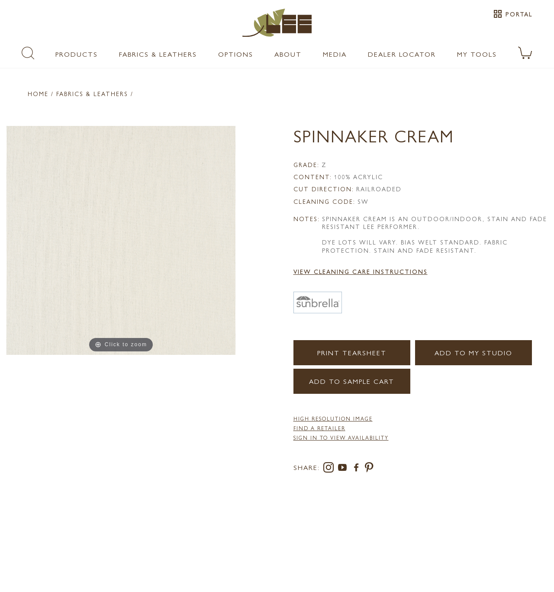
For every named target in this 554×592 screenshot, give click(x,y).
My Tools (477, 54)
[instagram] (330, 469)
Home (38, 93)
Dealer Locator (402, 54)
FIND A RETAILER (319, 428)
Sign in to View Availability (341, 437)
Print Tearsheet (352, 352)
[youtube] (344, 469)
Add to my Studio (473, 352)
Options (235, 54)
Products (76, 54)
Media (335, 54)
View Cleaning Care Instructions (360, 271)
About (288, 54)
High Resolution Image (333, 418)
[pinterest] (369, 469)
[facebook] (358, 469)
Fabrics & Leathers (158, 54)
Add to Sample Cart (351, 381)
